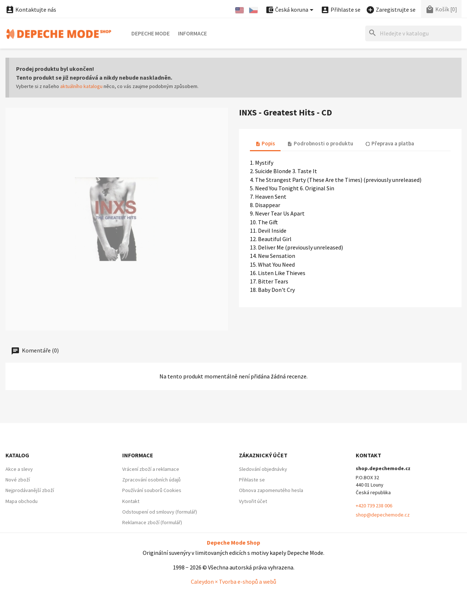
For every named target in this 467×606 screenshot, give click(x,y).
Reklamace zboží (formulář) (152, 522)
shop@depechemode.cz (383, 514)
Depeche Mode (150, 33)
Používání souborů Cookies (151, 490)
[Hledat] (413, 33)
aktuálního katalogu (81, 86)
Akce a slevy (19, 469)
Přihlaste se (252, 479)
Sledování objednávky (263, 469)
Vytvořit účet (253, 501)
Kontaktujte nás (30, 9)
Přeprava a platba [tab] (389, 143)
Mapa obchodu (21, 501)
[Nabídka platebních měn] (290, 10)
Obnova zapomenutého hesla (271, 490)
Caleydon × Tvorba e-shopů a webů (233, 581)
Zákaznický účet (263, 455)
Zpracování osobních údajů (151, 479)
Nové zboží (17, 479)
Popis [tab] (265, 143)
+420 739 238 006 (374, 505)
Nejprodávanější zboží (29, 490)
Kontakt (130, 501)
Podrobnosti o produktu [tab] (320, 143)
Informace (192, 33)
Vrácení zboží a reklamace (150, 469)
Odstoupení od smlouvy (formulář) (159, 511)
